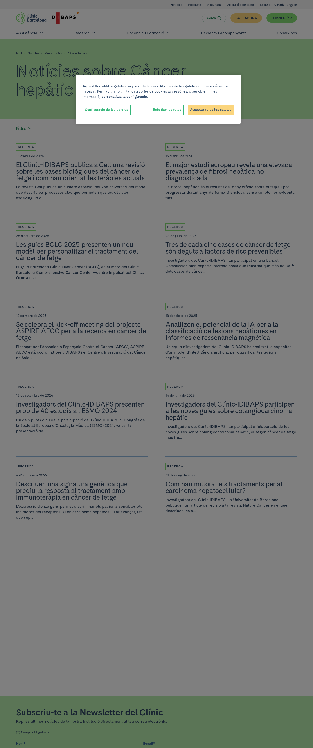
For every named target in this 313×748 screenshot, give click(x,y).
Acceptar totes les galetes (211, 109)
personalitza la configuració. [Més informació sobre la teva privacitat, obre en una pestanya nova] (124, 97)
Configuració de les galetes (106, 109)
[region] (158, 99)
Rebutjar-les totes (167, 109)
